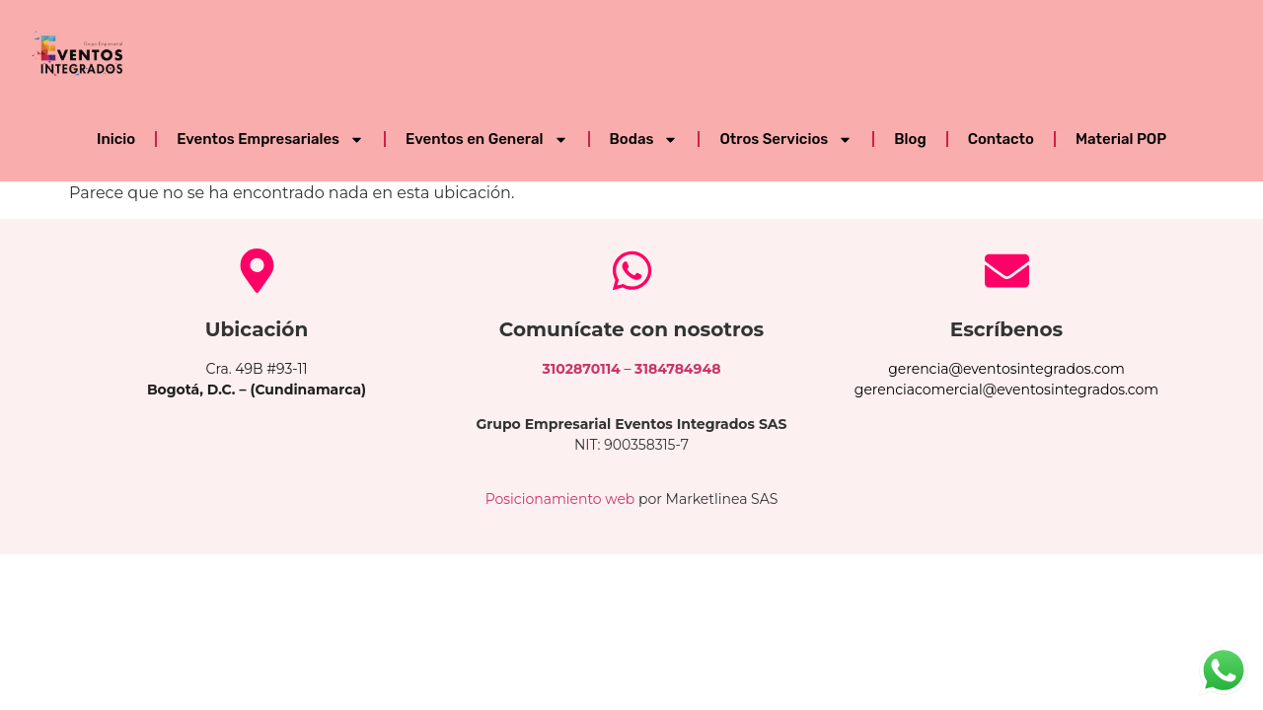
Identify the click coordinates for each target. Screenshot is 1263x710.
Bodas (644, 139)
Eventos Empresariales (270, 139)
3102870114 (582, 369)
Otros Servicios (786, 139)
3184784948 (677, 369)
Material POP (1121, 139)
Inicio (116, 139)
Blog (910, 139)
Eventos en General (486, 139)
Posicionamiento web (560, 499)
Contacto (1001, 139)
